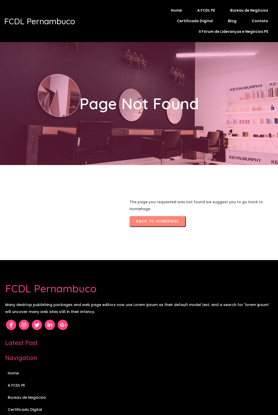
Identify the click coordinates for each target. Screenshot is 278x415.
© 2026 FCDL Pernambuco (139, 396)
